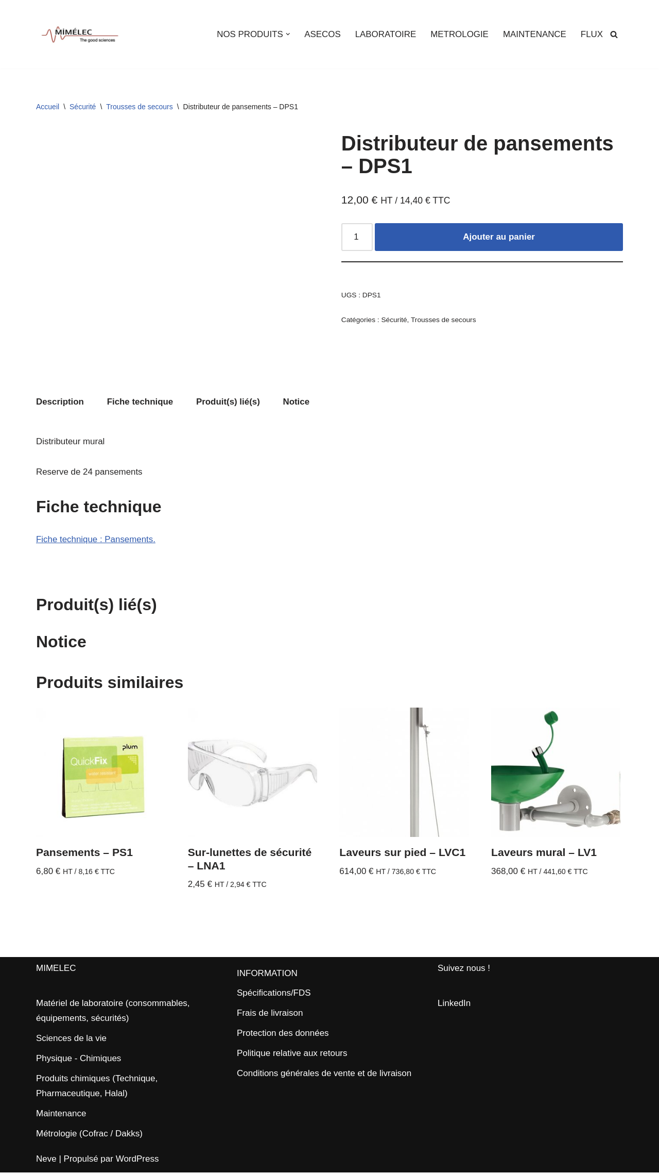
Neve (46, 1160)
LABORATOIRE (384, 34)
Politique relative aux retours (292, 1055)
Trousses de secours (139, 107)
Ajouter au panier (499, 237)
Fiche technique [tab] (140, 402)
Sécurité (83, 107)
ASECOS (321, 34)
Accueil (47, 107)
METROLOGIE (458, 34)
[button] (286, 34)
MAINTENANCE (534, 34)
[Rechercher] (614, 34)
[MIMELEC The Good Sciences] (80, 34)
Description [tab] (60, 402)
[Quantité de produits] (357, 237)
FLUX (592, 34)
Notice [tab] (297, 402)
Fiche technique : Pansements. (96, 540)
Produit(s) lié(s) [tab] (229, 402)
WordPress (137, 1160)
